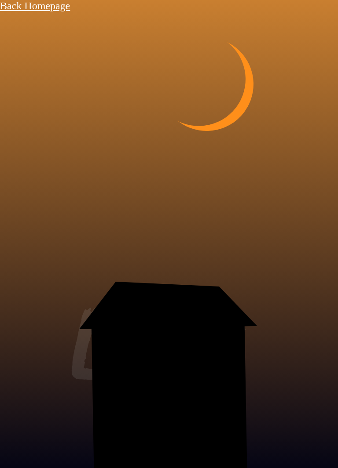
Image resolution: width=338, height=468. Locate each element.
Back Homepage (35, 5)
